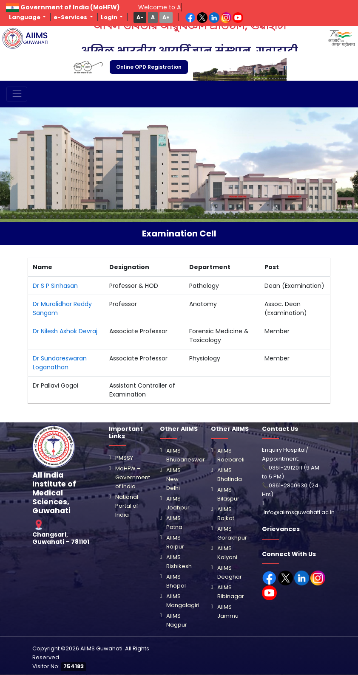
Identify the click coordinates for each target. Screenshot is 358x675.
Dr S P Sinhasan (55, 285)
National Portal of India (126, 506)
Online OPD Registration (149, 66)
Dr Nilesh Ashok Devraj (65, 331)
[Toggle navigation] (16, 94)
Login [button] (110, 17)
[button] (140, 17)
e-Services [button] (71, 17)
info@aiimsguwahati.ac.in (299, 512)
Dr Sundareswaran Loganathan (60, 362)
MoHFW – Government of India (132, 477)
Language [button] (25, 17)
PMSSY (124, 458)
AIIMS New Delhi (173, 479)
